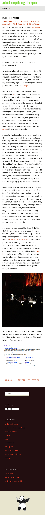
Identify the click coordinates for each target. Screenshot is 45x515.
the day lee (26, 21)
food (6, 439)
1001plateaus (9, 473)
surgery (7, 379)
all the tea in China (11, 424)
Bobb (15, 94)
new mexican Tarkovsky (30, 379)
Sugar (26, 85)
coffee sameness (11, 431)
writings (8, 458)
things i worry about (12, 450)
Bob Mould (18, 24)
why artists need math (13, 454)
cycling (7, 435)
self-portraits (9, 443)
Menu (4, 8)
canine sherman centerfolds (15, 428)
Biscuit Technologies (12, 477)
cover (4, 129)
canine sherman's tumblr (13, 481)
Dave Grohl (27, 24)
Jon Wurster (35, 24)
